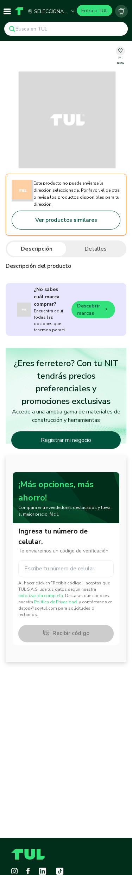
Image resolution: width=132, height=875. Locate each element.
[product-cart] (121, 11)
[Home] (19, 11)
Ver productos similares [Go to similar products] (66, 220)
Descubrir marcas (93, 310)
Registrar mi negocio (66, 440)
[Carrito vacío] (121, 11)
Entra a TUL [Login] (94, 10)
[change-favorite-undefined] (120, 56)
